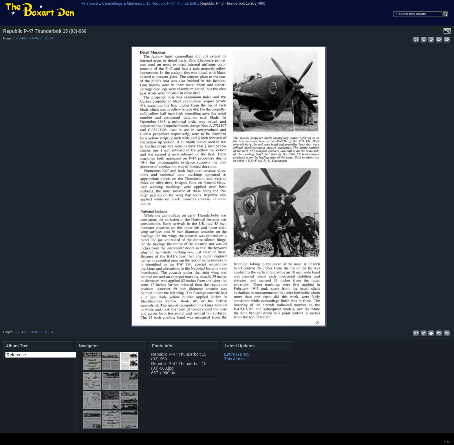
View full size (447, 31)
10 (40, 38)
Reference (89, 3)
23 (47, 38)
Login (447, 441)
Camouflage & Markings (122, 3)
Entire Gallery (236, 354)
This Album (234, 359)
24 (51, 38)
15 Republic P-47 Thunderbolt (171, 3)
